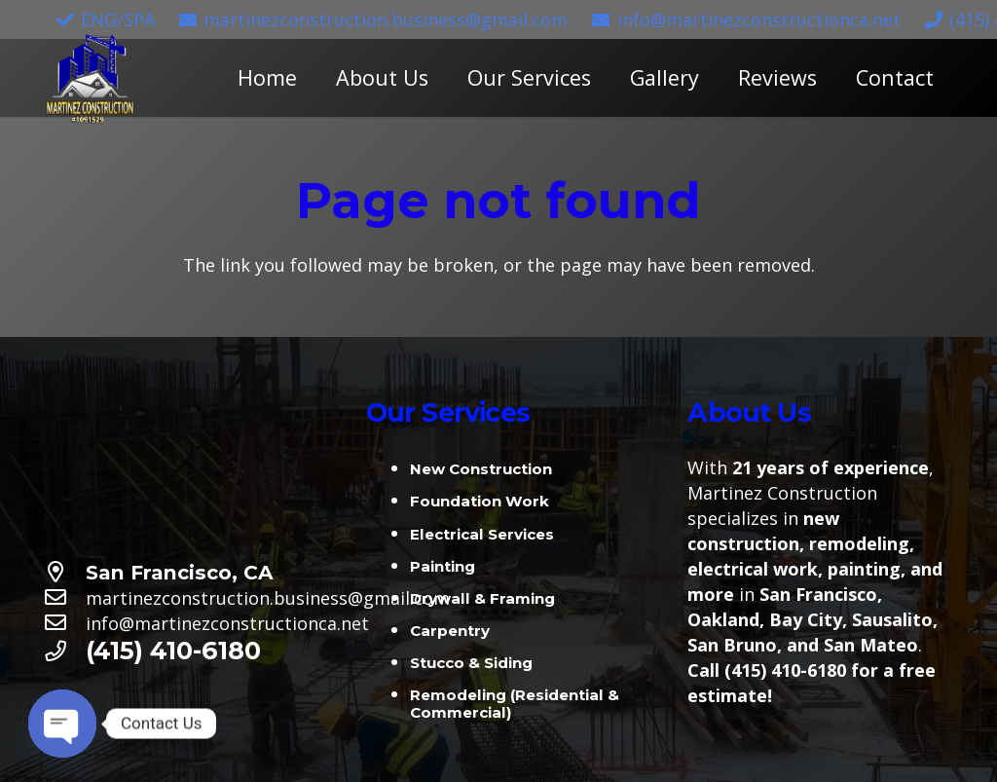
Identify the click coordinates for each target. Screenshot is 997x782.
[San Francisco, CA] (65, 572)
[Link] (90, 78)
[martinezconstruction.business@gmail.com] (65, 598)
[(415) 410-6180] (65, 651)
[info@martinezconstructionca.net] (65, 623)
